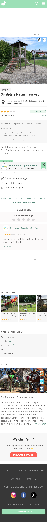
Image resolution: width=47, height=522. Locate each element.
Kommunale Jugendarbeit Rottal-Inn (28, 165)
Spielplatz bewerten (15, 183)
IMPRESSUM (36, 486)
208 (17, 168)
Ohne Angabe (7, 353)
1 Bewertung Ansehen (8, 115)
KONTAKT (14, 478)
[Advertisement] (24, 272)
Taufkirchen (6, 345)
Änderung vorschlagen (16, 178)
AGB (6, 486)
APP (5, 470)
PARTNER (32, 478)
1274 (23, 168)
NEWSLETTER (36, 470)
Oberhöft (5, 341)
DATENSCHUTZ (19, 486)
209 (11, 168)
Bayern (19, 198)
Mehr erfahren (39, 423)
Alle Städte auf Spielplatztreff (23, 504)
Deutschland (6, 198)
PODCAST (14, 470)
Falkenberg (30, 198)
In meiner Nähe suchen (23, 511)
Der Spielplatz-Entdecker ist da (17, 397)
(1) (10, 341)
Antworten (7, 246)
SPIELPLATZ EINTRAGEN (23, 455)
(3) (13, 345)
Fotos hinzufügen (14, 187)
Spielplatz (5, 89)
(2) (16, 337)
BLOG (24, 470)
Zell (40, 198)
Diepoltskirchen (7, 337)
